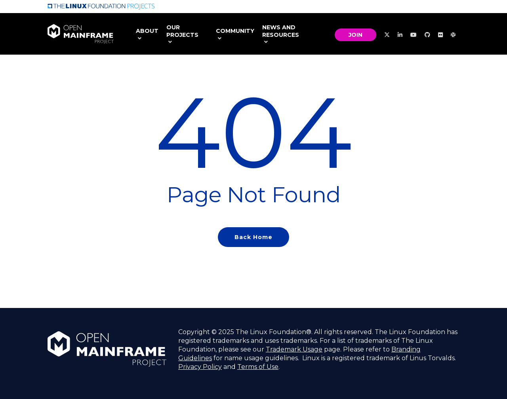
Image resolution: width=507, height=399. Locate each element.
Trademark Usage (294, 349)
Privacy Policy (200, 366)
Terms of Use (257, 366)
